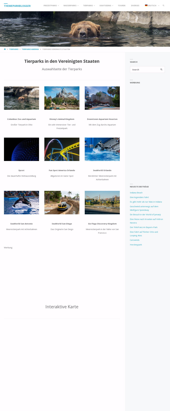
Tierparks (13, 49)
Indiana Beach (136, 192)
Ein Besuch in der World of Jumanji (145, 214)
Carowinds (134, 240)
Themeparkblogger (17, 5)
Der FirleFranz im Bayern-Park (143, 227)
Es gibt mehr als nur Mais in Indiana (146, 201)
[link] (163, 5)
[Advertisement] (62, 275)
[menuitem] (151, 5)
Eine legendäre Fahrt (139, 197)
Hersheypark (136, 244)
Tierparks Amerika (30, 49)
